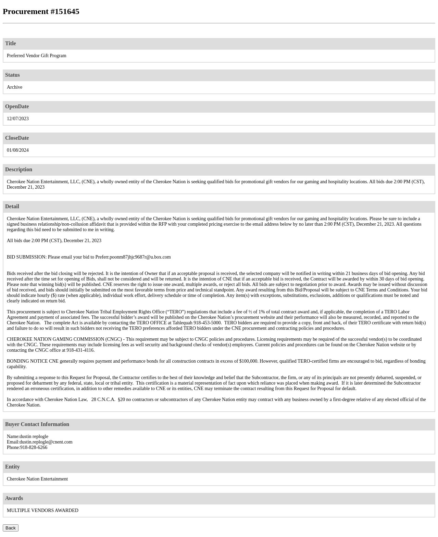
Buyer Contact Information (37, 424)
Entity (12, 467)
